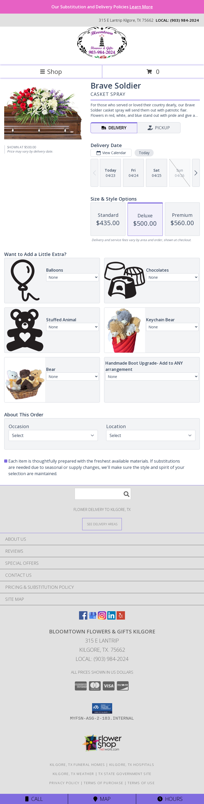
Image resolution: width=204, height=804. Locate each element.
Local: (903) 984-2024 (102, 658)
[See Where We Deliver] (102, 523)
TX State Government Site (124, 773)
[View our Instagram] (102, 618)
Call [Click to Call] (34, 798)
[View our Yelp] (121, 618)
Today (144, 152)
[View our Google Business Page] (92, 618)
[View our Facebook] (83, 618)
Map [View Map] (102, 798)
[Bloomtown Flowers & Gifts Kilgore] (102, 57)
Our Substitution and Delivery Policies (102, 7)
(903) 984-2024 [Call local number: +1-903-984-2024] (184, 20)
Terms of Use (141, 782)
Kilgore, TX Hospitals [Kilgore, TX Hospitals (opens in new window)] (131, 764)
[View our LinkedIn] (111, 618)
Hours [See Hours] (170, 798)
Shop (51, 71)
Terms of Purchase (103, 782)
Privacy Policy (64, 782)
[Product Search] (103, 494)
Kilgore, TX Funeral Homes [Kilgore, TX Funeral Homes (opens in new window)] (77, 764)
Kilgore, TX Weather (73, 773)
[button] (102, 708)
